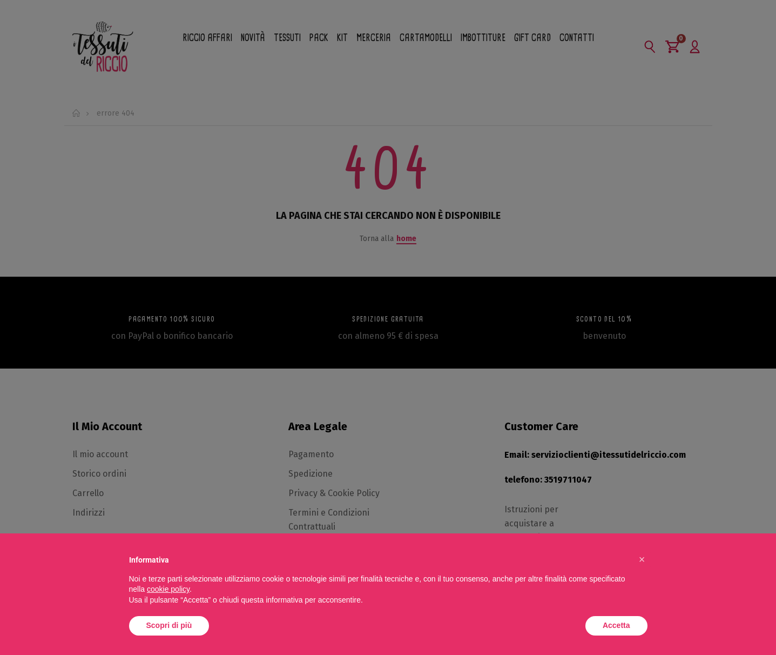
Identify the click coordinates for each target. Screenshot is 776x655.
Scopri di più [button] (169, 625)
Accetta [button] (616, 625)
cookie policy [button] (168, 589)
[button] (642, 559)
